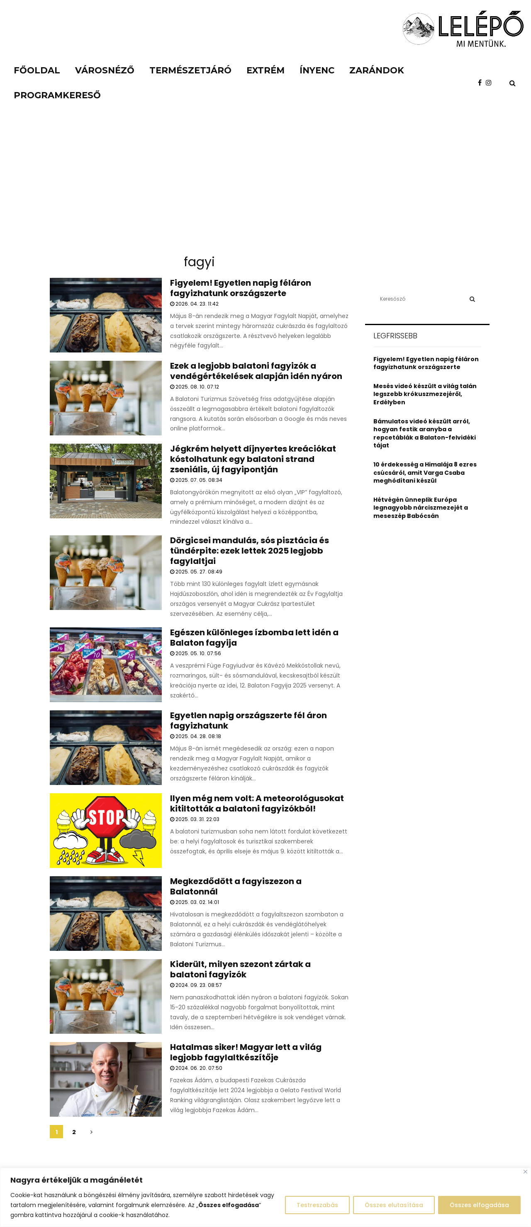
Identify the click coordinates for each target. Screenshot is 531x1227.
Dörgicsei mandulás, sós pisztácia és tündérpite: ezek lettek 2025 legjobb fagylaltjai (249, 551)
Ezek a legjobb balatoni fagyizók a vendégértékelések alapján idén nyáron (256, 371)
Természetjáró (190, 70)
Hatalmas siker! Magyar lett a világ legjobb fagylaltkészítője (246, 1052)
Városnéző (104, 70)
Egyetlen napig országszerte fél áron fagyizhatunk (248, 720)
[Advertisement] (265, 187)
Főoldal (37, 70)
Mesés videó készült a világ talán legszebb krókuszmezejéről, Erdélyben (425, 394)
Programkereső (57, 95)
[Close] (525, 1172)
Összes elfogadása (479, 1205)
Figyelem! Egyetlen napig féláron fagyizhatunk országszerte (240, 288)
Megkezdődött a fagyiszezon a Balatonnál (236, 886)
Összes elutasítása (392, 1205)
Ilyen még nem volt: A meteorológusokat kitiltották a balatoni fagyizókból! (257, 803)
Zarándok (376, 70)
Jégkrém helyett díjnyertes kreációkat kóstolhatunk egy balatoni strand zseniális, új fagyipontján (253, 459)
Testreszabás (315, 1205)
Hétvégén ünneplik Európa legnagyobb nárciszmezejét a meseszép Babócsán (420, 508)
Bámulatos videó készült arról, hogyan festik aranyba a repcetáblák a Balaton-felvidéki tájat (424, 433)
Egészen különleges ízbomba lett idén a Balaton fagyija (254, 638)
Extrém (265, 70)
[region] (265, 1197)
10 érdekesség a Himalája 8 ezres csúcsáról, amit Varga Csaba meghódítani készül (425, 472)
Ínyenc (317, 70)
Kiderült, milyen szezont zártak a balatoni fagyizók (240, 969)
